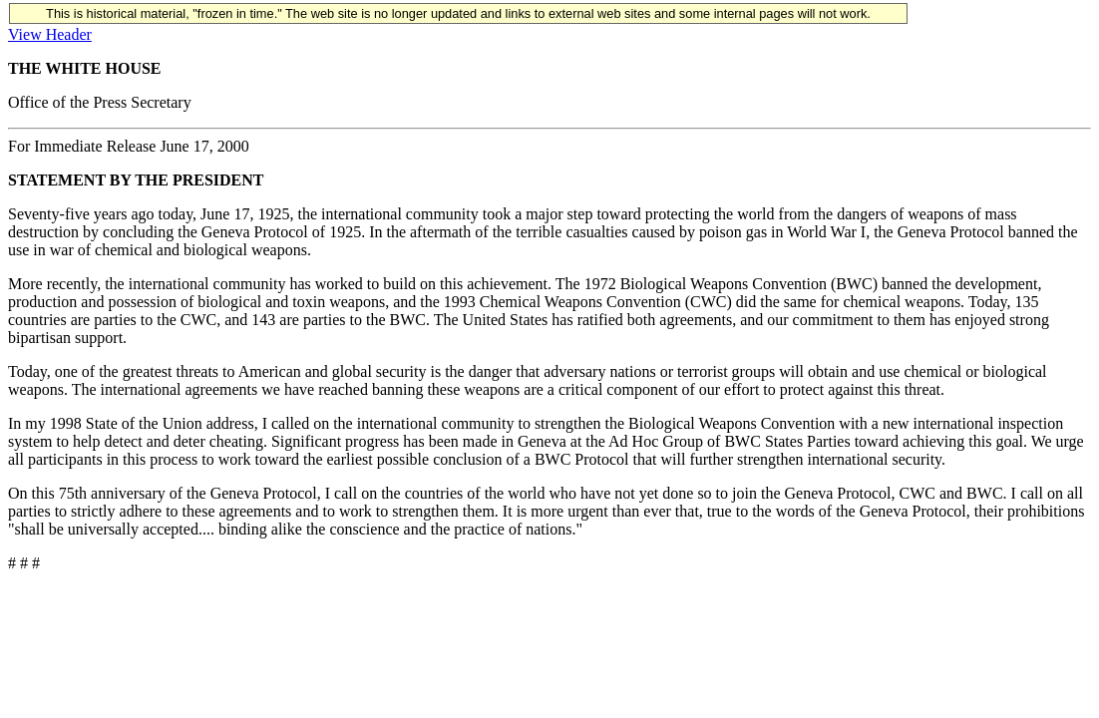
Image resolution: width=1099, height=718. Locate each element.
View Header (50, 34)
